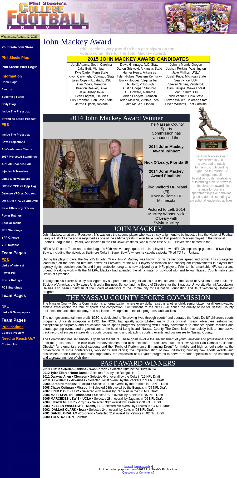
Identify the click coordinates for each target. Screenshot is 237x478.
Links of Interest (13, 265)
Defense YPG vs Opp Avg (19, 193)
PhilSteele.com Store (17, 47)
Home (128, 466)
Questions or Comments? (138, 472)
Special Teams (12, 222)
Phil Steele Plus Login (19, 67)
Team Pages (14, 253)
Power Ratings (12, 215)
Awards (7, 89)
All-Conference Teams (17, 149)
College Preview (13, 332)
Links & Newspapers (16, 178)
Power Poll (9, 272)
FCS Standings (12, 287)
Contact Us (9, 344)
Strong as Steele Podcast (19, 118)
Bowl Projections (13, 141)
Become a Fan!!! (13, 96)
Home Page (9, 82)
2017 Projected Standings (19, 156)
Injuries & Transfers (15, 171)
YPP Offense (10, 237)
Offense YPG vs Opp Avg (19, 186)
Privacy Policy (143, 466)
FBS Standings (12, 230)
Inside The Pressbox (16, 111)
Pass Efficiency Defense (18, 208)
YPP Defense (10, 244)
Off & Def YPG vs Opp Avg (20, 200)
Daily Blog (9, 104)
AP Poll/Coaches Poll (16, 164)
